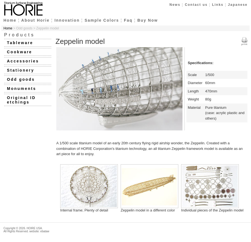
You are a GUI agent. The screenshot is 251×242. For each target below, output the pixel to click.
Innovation (67, 20)
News (174, 5)
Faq (128, 20)
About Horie (35, 20)
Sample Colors (102, 20)
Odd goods (21, 79)
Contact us (196, 5)
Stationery (20, 70)
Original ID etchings (21, 99)
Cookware (19, 52)
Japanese (238, 5)
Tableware (20, 43)
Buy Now (147, 20)
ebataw (44, 231)
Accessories (23, 61)
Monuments (21, 88)
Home (10, 20)
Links (217, 5)
